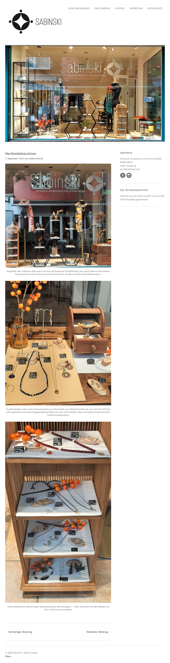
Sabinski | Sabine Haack (25, 652)
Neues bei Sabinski (79, 8)
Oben (8, 656)
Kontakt (120, 8)
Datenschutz (154, 8)
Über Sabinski (102, 8)
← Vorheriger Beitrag (18, 631)
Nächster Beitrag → (99, 631)
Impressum (136, 8)
